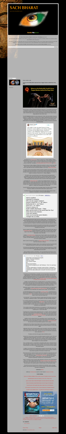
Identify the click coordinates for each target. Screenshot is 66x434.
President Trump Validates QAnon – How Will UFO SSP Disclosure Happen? (39, 389)
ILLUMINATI (31, 418)
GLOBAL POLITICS (26, 418)
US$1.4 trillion (41, 301)
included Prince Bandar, (52, 320)
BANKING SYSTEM (32, 417)
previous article (33, 159)
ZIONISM (39, 419)
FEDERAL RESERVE (50, 417)
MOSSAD (41, 418)
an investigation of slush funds (41, 355)
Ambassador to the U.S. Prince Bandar (38, 315)
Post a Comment (26, 423)
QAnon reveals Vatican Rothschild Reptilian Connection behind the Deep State (40, 380)
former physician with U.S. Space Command (39, 288)
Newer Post (25, 427)
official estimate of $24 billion (44, 240)
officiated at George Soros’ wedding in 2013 (48, 360)
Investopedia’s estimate (28, 230)
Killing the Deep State (52, 167)
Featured (47, 371)
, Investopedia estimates (31, 235)
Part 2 (43, 331)
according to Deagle (44, 291)
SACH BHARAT (24, 7)
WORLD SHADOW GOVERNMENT (32, 419)
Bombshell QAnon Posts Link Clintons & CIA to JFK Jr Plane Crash (40, 378)
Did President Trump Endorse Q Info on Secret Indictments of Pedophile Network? (39, 387)
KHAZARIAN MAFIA (36, 418)
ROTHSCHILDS (50, 418)
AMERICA (26, 417)
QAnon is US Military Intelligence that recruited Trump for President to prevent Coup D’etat (40, 376)
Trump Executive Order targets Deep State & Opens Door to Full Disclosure (40, 385)
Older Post (54, 427)
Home (40, 427)
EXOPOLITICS (44, 417)
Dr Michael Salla (33, 371)
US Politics (51, 371)
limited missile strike (33, 180)
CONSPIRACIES (39, 417)
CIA (36, 417)
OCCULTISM (46, 418)
